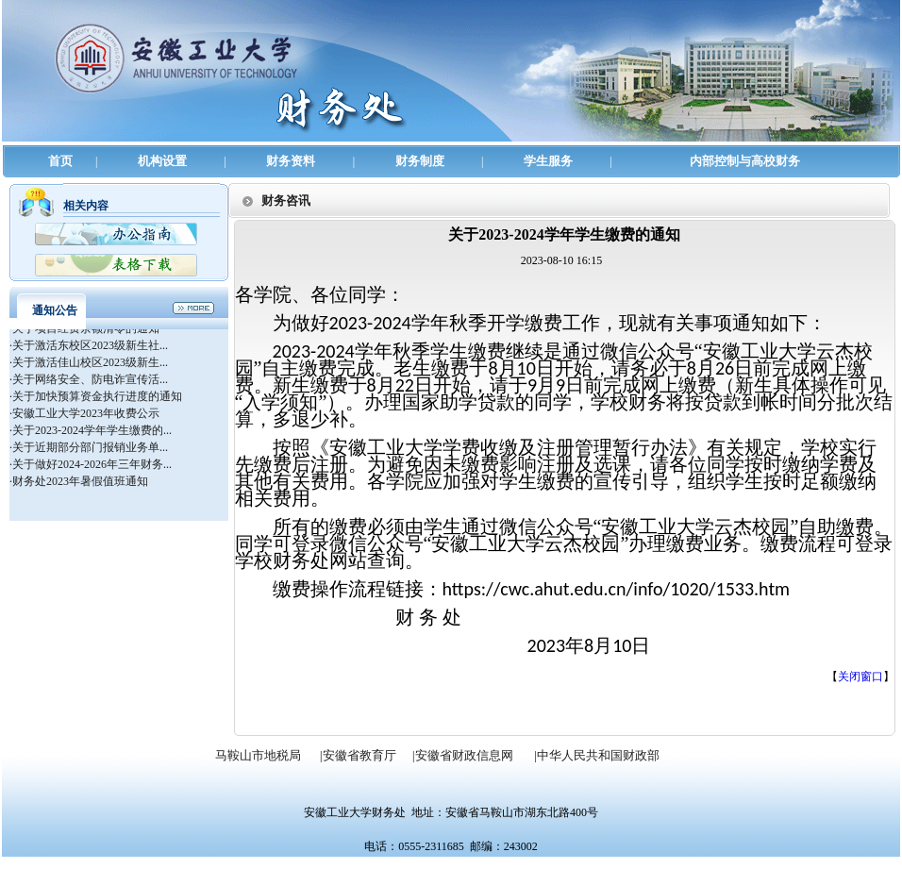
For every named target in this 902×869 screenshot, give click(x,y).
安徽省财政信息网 (464, 755)
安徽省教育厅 (359, 755)
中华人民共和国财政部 (598, 755)
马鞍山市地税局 (258, 755)
